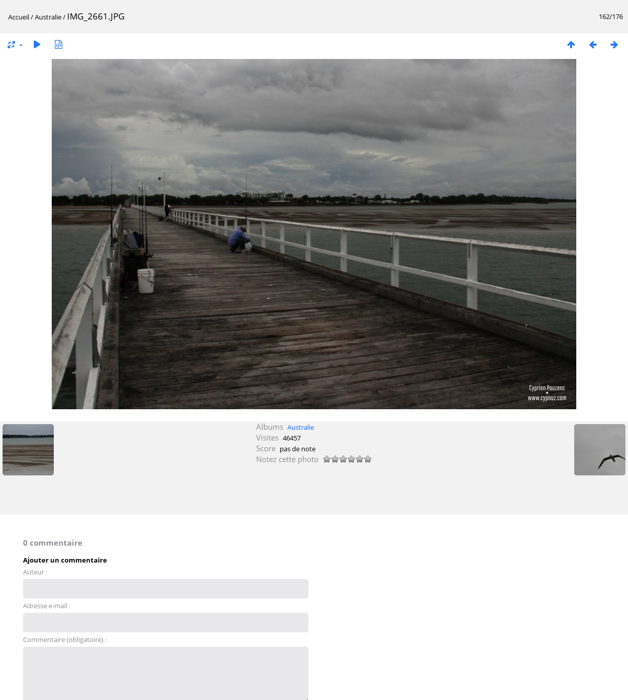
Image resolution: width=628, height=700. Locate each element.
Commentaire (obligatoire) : (65, 639)
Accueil (18, 17)
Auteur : (35, 571)
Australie (48, 17)
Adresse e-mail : (46, 605)
